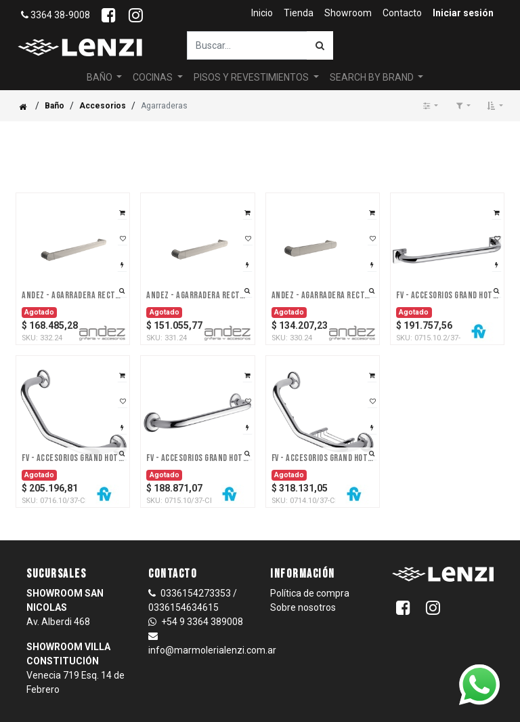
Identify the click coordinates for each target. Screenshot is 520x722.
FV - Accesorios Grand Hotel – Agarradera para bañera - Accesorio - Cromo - (447, 270)
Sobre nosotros (303, 582)
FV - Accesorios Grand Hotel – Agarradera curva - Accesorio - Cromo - (73, 433)
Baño (54, 80)
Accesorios (102, 80)
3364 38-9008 (55, 14)
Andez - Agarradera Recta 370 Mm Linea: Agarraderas (73, 270)
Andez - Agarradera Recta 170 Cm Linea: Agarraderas (323, 270)
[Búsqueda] (320, 45)
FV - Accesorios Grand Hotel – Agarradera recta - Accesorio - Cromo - (197, 433)
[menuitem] (262, 13)
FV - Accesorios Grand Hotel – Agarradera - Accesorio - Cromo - (323, 433)
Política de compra (309, 568)
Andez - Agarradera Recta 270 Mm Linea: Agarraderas (197, 270)
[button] (495, 81)
